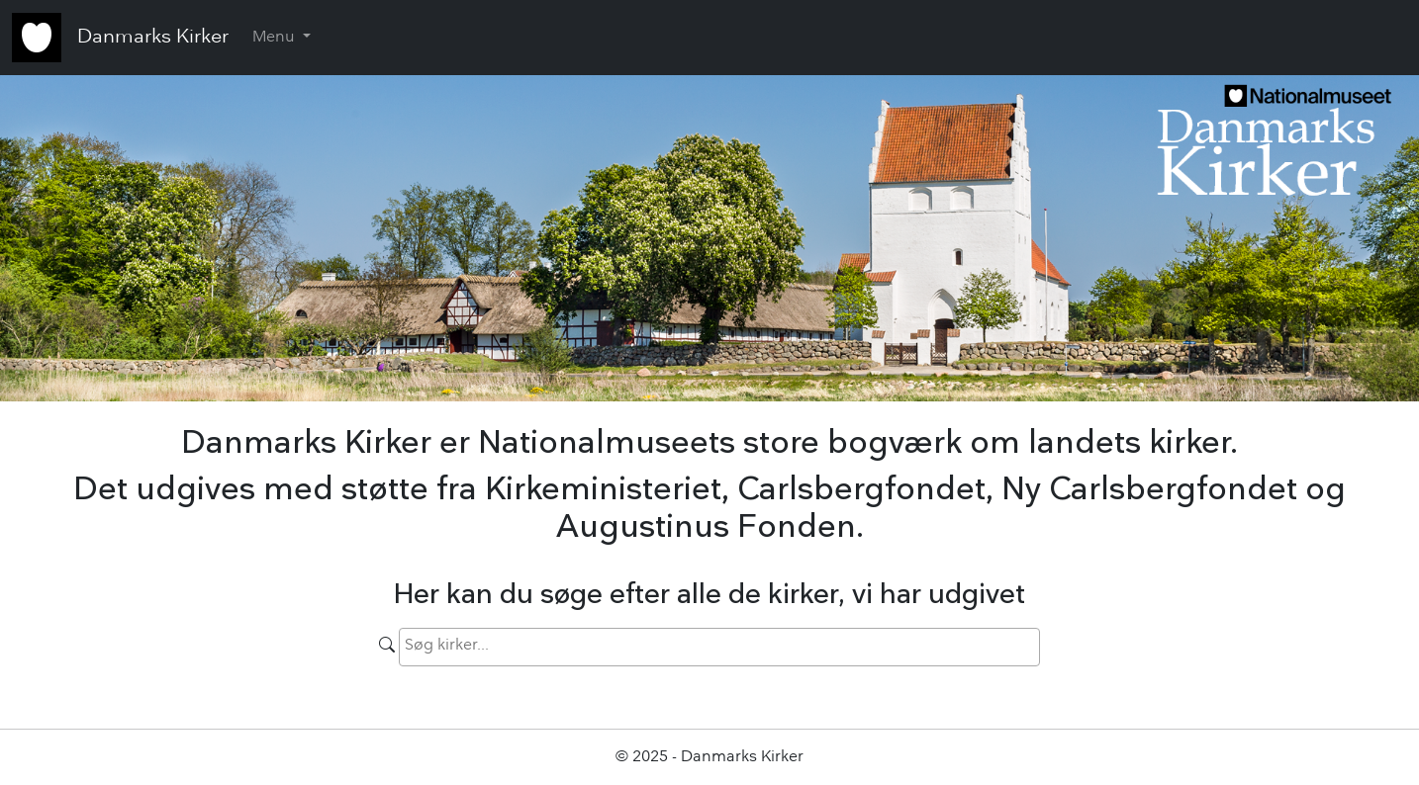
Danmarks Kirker (153, 37)
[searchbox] (543, 645)
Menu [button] (275, 37)
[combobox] (719, 647)
